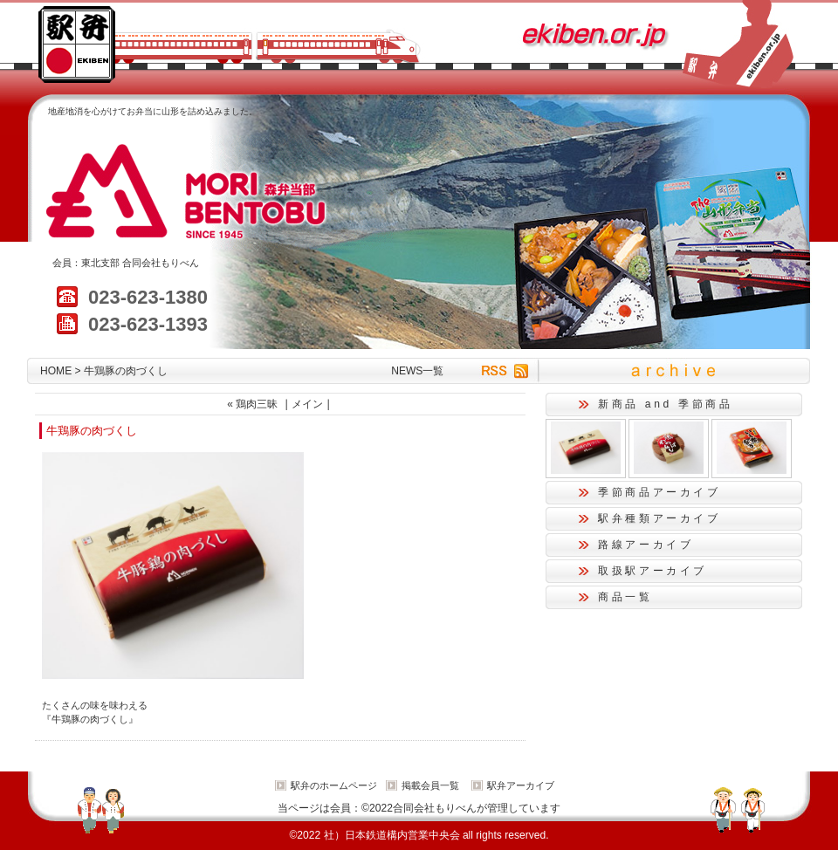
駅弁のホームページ (334, 785)
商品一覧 (625, 597)
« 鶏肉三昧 (252, 404)
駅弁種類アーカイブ (659, 518)
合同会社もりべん (160, 262)
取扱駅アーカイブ (652, 571)
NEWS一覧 (417, 371)
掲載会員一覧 (430, 785)
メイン (307, 404)
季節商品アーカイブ (659, 492)
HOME (56, 371)
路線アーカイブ (645, 544)
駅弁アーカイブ (520, 785)
